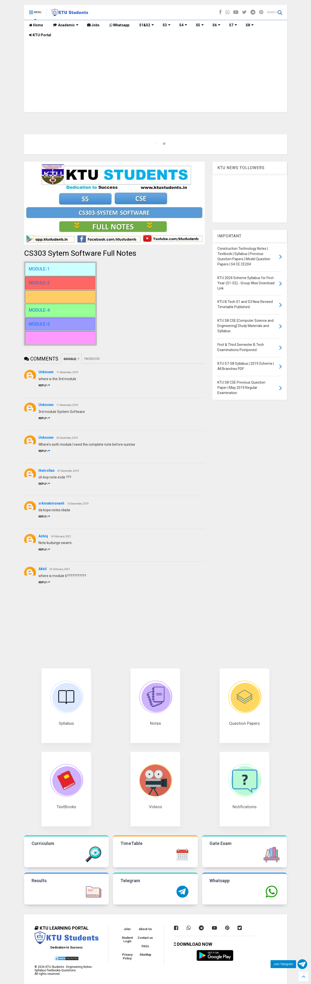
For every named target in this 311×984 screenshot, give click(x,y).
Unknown (46, 372)
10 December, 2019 (78, 503)
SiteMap (145, 954)
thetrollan (46, 471)
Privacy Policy (127, 956)
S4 (183, 25)
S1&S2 (146, 25)
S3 (167, 25)
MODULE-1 (39, 268)
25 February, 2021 (59, 569)
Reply (44, 385)
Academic (65, 25)
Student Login (127, 939)
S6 (216, 25)
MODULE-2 (39, 282)
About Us (145, 929)
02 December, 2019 (67, 438)
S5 (200, 25)
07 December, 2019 (68, 471)
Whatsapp (119, 25)
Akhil (42, 569)
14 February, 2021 (61, 536)
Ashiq (43, 536)
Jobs (93, 25)
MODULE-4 (39, 310)
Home (36, 25)
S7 (233, 25)
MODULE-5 (39, 324)
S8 (250, 25)
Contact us (145, 938)
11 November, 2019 (67, 372)
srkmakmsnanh (51, 503)
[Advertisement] (156, 77)
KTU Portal (40, 35)
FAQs (145, 946)
